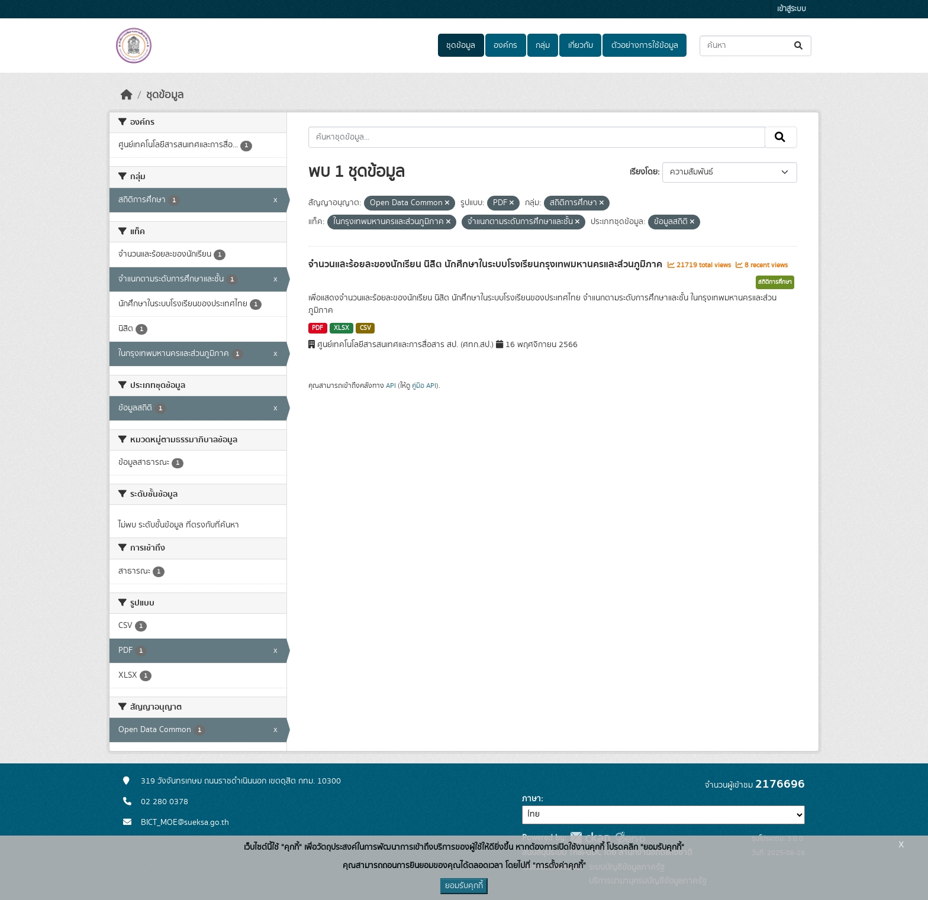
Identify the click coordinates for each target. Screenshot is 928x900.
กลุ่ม (543, 45)
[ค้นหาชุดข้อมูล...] (755, 45)
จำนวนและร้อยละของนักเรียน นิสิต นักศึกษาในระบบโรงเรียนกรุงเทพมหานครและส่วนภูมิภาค (486, 264)
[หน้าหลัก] (127, 95)
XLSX (341, 328)
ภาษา (531, 799)
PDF (317, 328)
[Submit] (799, 45)
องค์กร (505, 45)
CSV (365, 328)
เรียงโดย (644, 172)
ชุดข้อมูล (460, 45)
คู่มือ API (424, 385)
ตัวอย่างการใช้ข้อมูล (644, 45)
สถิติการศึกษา (775, 282)
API (391, 385)
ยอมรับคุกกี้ (464, 886)
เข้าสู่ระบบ (791, 9)
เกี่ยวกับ (580, 45)
